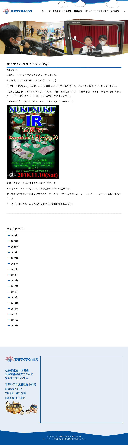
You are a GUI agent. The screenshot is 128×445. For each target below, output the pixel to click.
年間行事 (78, 11)
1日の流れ (67, 11)
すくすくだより (101, 11)
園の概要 (56, 11)
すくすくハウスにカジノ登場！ (29, 64)
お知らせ (88, 11)
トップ (46, 11)
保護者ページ (118, 11)
